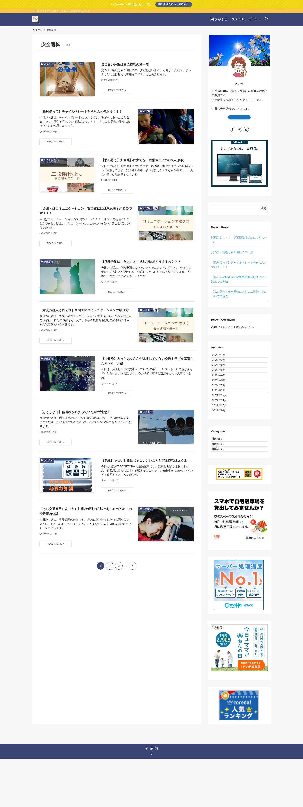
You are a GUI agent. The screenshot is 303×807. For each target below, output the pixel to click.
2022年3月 (222, 397)
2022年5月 (222, 381)
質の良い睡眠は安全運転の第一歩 (232, 252)
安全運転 (221, 478)
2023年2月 (222, 364)
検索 (263, 208)
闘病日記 (221, 495)
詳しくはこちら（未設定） (173, 4)
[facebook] (232, 129)
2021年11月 (222, 430)
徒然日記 (221, 487)
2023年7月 (222, 356)
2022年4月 (222, 389)
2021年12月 (222, 422)
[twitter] (239, 129)
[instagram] (246, 129)
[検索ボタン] (266, 19)
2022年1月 (222, 414)
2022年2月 (222, 405)
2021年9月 (222, 447)
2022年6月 (222, 372)
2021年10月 (222, 439)
